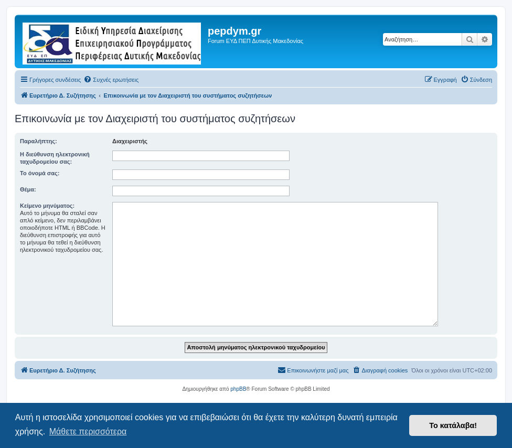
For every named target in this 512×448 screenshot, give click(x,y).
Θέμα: (28, 189)
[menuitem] (110, 79)
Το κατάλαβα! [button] (453, 425)
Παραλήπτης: (38, 141)
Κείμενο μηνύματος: (47, 205)
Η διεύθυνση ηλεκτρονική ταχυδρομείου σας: (55, 158)
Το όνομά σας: (39, 173)
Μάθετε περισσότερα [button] (88, 431)
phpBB (238, 389)
